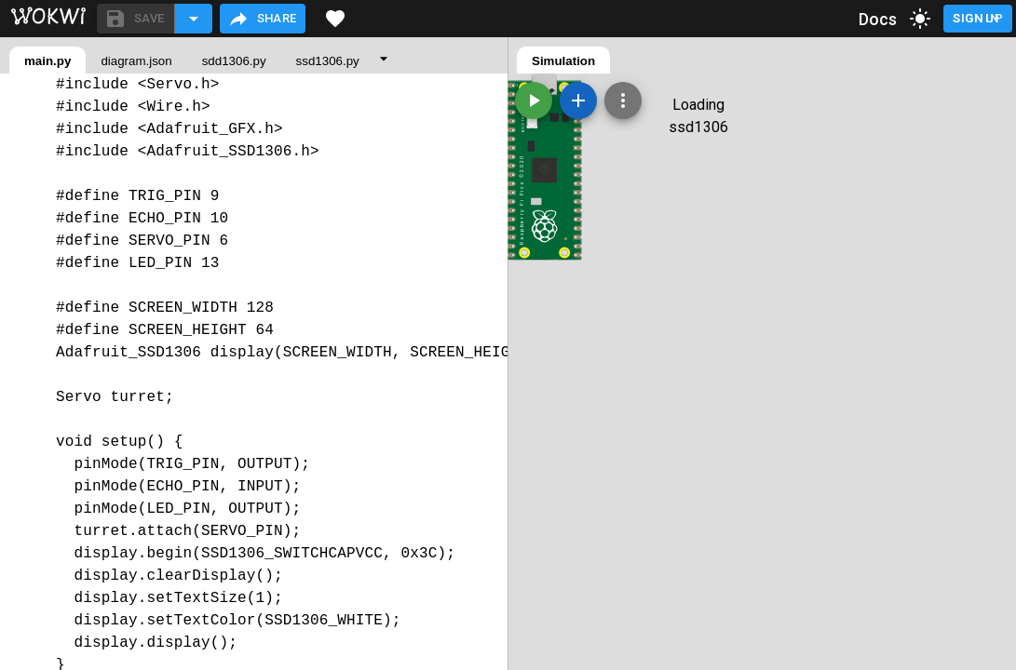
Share (262, 18)
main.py (47, 61)
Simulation (563, 61)
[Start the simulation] (533, 100)
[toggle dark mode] (920, 18)
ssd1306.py (327, 61)
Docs (878, 19)
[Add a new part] (578, 100)
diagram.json (136, 61)
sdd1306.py (234, 61)
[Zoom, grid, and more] (623, 100)
